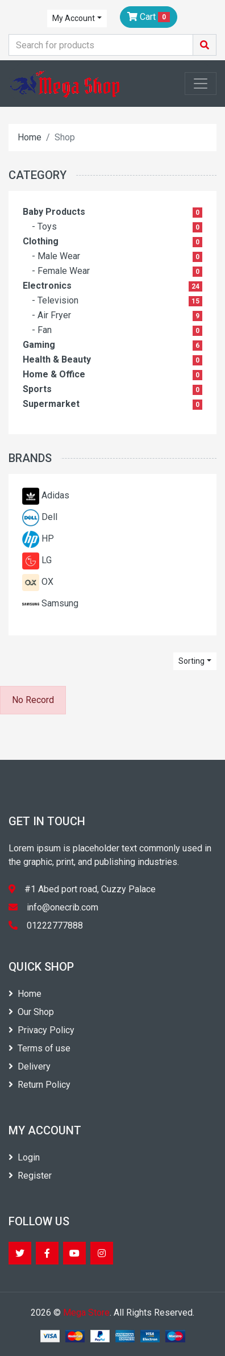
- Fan (42, 330)
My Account (73, 18)
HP (47, 538)
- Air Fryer (51, 315)
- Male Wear (56, 256)
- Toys (44, 226)
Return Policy (39, 1084)
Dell (49, 516)
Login (24, 1157)
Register (30, 1175)
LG (46, 560)
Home (29, 137)
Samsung (59, 603)
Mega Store (86, 1312)
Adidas (55, 495)
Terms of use (39, 1048)
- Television (55, 300)
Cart (148, 16)
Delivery (30, 1066)
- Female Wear (61, 270)
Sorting (191, 660)
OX (47, 581)
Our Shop (31, 1011)
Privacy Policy (41, 1030)
